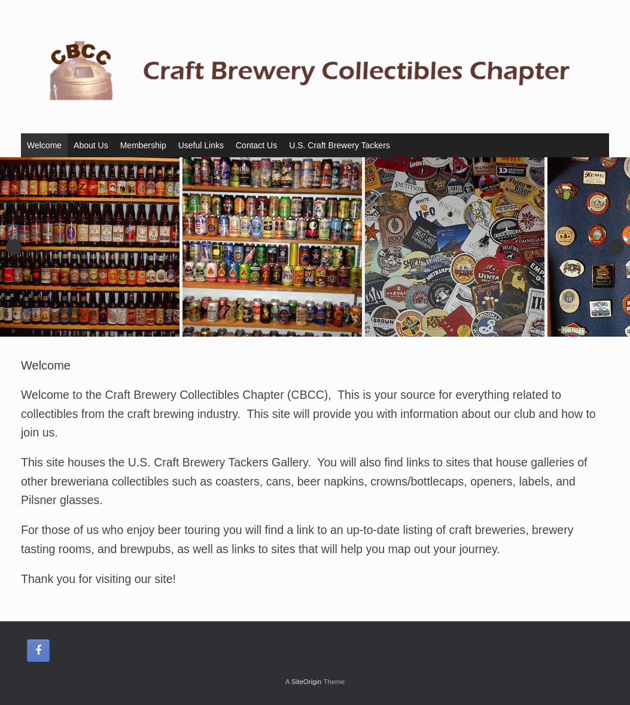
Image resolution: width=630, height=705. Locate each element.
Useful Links (201, 145)
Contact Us (256, 145)
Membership (143, 145)
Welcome (44, 145)
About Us (91, 145)
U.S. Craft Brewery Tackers (339, 145)
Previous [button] (14, 247)
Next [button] (616, 247)
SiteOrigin (306, 681)
